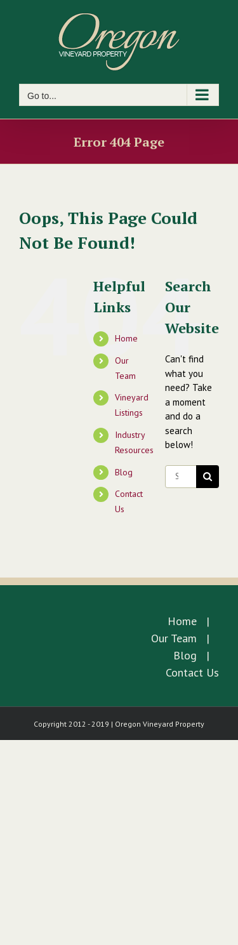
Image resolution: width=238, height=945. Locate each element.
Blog (124, 472)
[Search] (207, 476)
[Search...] (180, 476)
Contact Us (192, 672)
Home (126, 338)
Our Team (174, 638)
